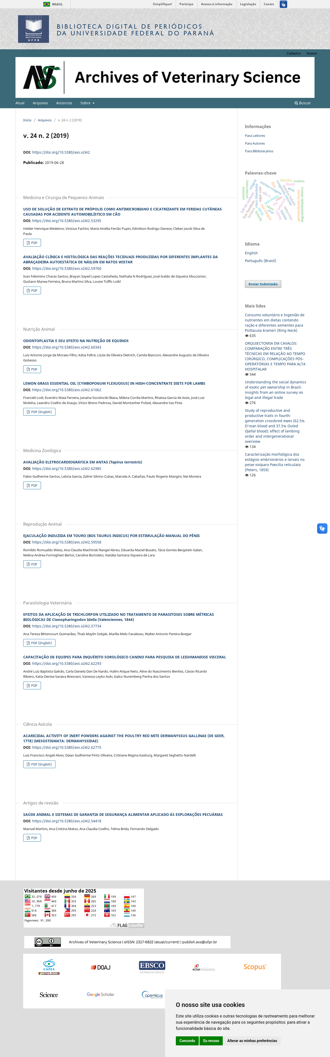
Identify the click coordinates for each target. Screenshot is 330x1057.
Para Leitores (255, 135)
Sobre (86, 102)
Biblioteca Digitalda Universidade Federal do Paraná (136, 30)
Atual (19, 102)
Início (27, 120)
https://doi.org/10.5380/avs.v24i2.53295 (66, 220)
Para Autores (255, 143)
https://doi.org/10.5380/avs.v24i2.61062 (66, 389)
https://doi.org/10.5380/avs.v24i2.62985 (66, 468)
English (251, 252)
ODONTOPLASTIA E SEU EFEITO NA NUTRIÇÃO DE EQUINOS (76, 340)
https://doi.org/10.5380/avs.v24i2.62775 (66, 747)
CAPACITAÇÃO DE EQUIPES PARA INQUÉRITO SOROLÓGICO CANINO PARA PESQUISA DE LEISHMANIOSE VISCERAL (124, 656)
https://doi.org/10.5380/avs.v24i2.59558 (66, 542)
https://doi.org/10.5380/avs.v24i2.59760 (66, 268)
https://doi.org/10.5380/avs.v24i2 (61, 152)
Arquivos (40, 102)
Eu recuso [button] (211, 1041)
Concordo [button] (187, 1041)
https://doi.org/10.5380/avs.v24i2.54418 (66, 820)
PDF (33, 242)
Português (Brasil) (260, 260)
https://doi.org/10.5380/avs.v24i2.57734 (66, 626)
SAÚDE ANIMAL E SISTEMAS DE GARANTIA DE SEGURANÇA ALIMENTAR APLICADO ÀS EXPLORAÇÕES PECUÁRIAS (123, 814)
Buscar (303, 102)
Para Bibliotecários (259, 151)
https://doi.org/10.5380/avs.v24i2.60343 (66, 347)
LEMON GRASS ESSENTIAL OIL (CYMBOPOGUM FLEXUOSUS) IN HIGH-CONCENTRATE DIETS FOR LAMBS (114, 383)
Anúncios (64, 102)
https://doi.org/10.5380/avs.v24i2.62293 (66, 663)
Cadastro (294, 53)
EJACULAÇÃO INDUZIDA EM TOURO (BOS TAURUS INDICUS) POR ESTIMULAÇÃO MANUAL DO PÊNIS (111, 535)
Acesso (312, 53)
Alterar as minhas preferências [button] (252, 1041)
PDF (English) (41, 411)
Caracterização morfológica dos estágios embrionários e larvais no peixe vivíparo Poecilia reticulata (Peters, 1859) (274, 462)
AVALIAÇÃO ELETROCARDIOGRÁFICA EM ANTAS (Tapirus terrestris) (82, 462)
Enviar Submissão (263, 284)
